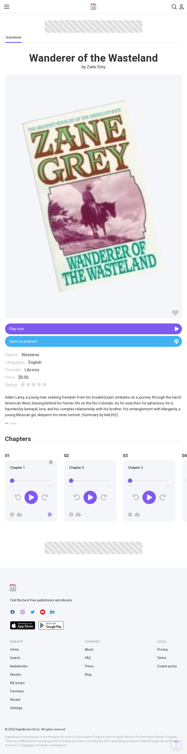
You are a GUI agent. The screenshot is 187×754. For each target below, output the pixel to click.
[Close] (49, 514)
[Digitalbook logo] (93, 6)
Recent (15, 700)
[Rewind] (18, 497)
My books (17, 683)
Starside (27, 745)
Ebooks (15, 675)
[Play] (31, 497)
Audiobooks (19, 666)
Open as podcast (94, 341)
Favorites (17, 691)
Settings (16, 708)
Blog (88, 675)
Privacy (162, 649)
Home (14, 649)
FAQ (88, 658)
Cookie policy (167, 666)
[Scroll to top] (176, 743)
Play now (94, 328)
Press (89, 666)
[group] (31, 492)
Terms (161, 658)
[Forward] (44, 497)
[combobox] (174, 7)
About (89, 649)
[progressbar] (31, 481)
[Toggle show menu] (6, 6)
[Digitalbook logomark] (13, 587)
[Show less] (11, 423)
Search (15, 658)
